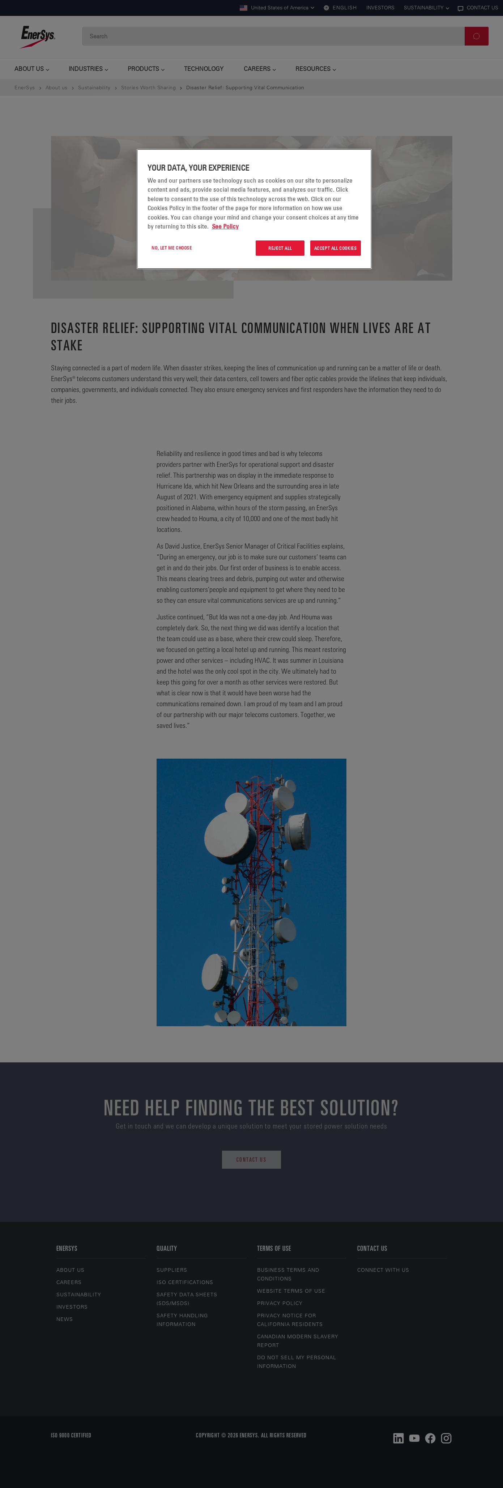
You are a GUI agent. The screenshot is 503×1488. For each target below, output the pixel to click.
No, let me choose (172, 248)
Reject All (279, 248)
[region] (254, 209)
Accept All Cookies (335, 248)
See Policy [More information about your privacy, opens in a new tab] (225, 226)
